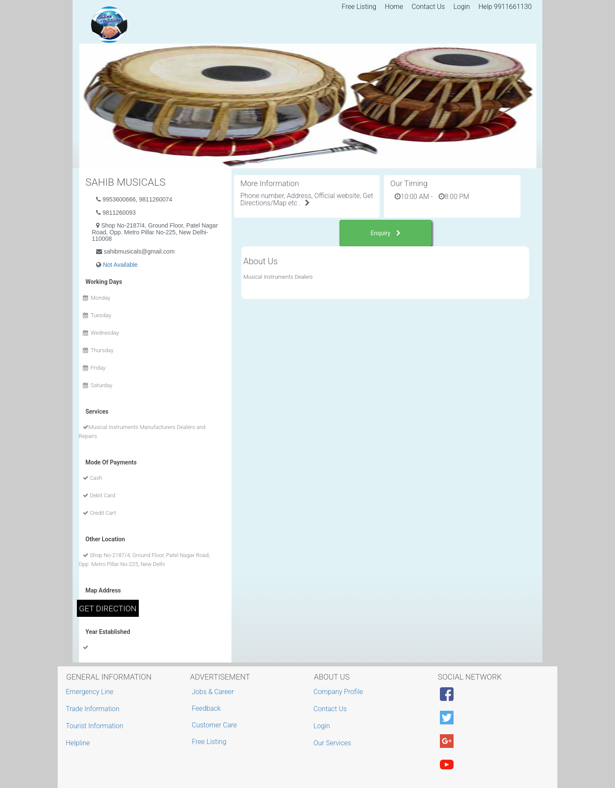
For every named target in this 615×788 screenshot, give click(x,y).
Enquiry (386, 233)
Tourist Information (95, 726)
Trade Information (94, 709)
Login (462, 7)
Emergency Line (91, 692)
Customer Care (214, 725)
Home (394, 7)
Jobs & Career (213, 692)
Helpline (79, 743)
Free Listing (359, 7)
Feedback (206, 708)
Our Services (333, 743)
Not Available (120, 264)
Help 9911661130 (505, 7)
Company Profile (339, 692)
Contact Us (428, 7)
